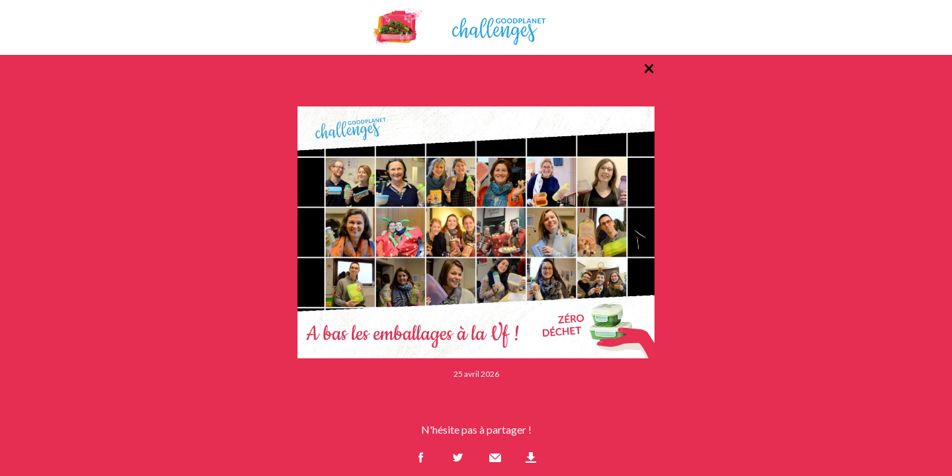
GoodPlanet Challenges (476, 27)
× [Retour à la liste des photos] (648, 67)
